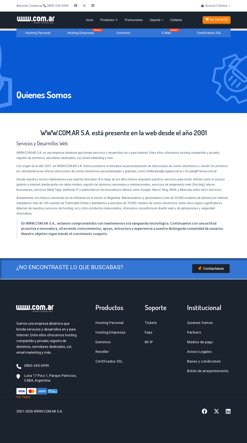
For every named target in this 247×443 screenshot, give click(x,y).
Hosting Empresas (80, 33)
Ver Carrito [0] (216, 19)
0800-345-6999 (58, 6)
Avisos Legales (199, 352)
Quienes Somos (200, 323)
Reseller (102, 352)
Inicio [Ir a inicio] (89, 20)
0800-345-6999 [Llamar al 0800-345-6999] (36, 366)
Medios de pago (200, 342)
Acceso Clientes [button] (217, 6)
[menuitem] (89, 20)
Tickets (151, 323)
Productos (109, 20)
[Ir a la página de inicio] (35, 16)
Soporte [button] (156, 20)
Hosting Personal (37, 33)
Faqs (148, 332)
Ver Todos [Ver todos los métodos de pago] (23, 397)
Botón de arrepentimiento (207, 371)
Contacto (176, 20)
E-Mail (166, 33)
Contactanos (211, 268)
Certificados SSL (209, 33)
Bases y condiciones (204, 361)
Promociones (134, 20)
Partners (194, 332)
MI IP (149, 342)
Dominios (123, 33)
